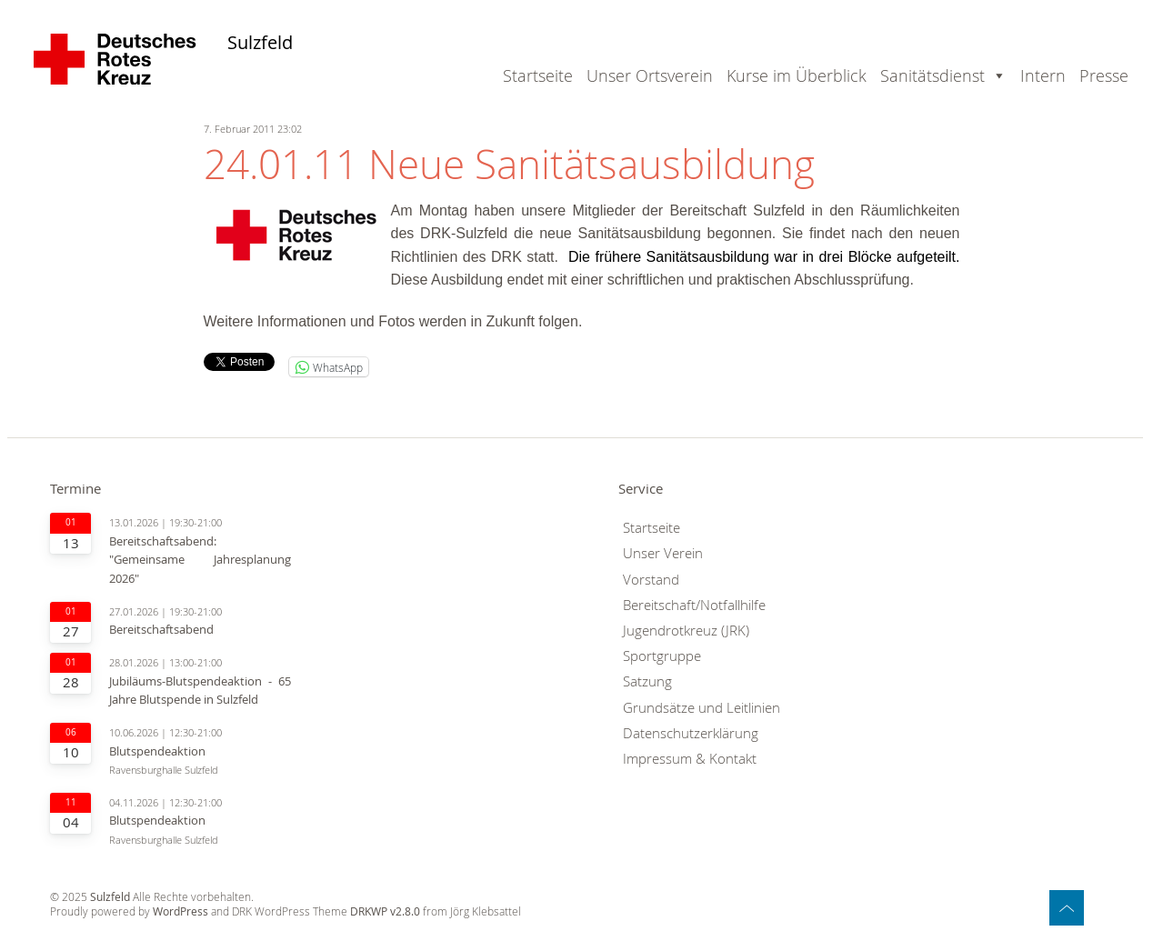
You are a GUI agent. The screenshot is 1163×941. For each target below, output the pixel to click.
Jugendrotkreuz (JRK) (686, 630)
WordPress (180, 911)
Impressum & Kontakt (690, 758)
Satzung (647, 681)
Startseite (538, 75)
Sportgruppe (662, 656)
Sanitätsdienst (932, 75)
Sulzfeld (260, 43)
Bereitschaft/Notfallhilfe (694, 605)
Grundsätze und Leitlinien (701, 707)
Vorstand (651, 579)
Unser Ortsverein (650, 75)
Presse (1103, 75)
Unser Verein (663, 553)
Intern (1043, 75)
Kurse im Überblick (797, 75)
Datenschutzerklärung (690, 733)
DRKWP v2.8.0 (385, 911)
